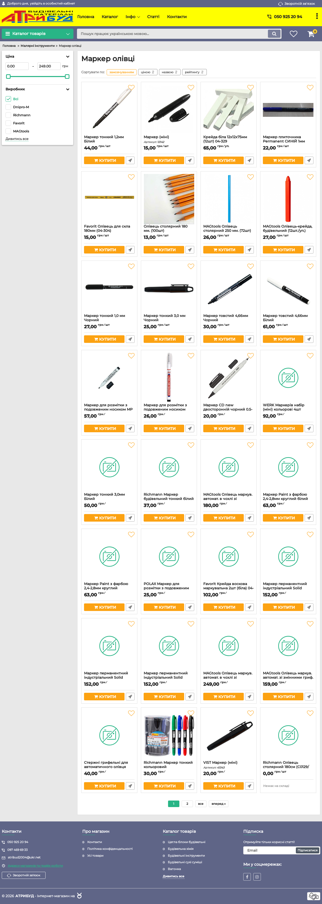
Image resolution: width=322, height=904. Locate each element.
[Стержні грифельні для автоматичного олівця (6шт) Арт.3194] (109, 735)
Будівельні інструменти (186, 855)
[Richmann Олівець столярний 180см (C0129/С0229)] (288, 735)
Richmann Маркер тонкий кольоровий (169, 767)
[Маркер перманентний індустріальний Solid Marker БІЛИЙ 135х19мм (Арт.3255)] (288, 556)
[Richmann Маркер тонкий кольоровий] (169, 735)
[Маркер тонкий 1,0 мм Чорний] (109, 288)
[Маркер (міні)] (169, 110)
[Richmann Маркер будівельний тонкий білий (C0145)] (169, 467)
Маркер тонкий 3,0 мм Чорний (169, 320)
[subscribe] (281, 850)
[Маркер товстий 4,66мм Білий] (288, 288)
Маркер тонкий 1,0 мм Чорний (109, 320)
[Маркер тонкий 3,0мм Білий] (109, 467)
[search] (179, 34)
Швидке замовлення (130, 160)
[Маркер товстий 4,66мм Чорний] (228, 288)
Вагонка (174, 869)
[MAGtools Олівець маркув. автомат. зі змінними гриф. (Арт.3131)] (288, 646)
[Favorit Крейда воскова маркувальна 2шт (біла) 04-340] (228, 556)
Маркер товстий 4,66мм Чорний (228, 320)
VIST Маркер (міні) (228, 765)
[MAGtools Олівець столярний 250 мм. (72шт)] (228, 199)
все (201, 804)
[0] (17, 66)
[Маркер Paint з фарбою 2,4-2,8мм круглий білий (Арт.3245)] (288, 467)
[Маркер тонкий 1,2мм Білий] (109, 110)
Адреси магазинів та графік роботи (35, 865)
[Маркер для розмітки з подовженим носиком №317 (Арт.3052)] (169, 378)
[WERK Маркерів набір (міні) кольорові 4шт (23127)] (288, 378)
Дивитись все (17, 139)
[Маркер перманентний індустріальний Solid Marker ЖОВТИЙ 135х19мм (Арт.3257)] (169, 646)
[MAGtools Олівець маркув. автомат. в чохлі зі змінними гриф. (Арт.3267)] (228, 467)
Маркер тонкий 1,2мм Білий (109, 141)
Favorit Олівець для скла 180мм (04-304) (109, 230)
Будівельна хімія (180, 849)
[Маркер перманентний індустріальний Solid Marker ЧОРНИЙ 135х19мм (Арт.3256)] (109, 646)
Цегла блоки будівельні (186, 842)
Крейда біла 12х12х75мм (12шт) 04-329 (228, 141)
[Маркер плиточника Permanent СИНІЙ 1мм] (288, 110)
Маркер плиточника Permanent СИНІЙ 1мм (288, 141)
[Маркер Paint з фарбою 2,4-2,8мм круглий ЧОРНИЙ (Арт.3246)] (109, 556)
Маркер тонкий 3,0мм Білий (109, 498)
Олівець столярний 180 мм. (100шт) (169, 230)
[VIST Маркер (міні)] (228, 735)
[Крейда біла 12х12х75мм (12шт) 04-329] (228, 110)
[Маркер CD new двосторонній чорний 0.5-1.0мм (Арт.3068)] (228, 378)
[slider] (8, 76)
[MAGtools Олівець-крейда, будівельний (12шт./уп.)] (288, 199)
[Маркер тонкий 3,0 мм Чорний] (169, 288)
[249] (49, 66)
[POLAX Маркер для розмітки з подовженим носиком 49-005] (169, 556)
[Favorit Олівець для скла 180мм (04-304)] (109, 199)
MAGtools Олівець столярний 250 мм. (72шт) (228, 230)
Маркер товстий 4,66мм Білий (288, 320)
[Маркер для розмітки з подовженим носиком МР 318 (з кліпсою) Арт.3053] (109, 378)
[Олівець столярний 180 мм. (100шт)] (169, 199)
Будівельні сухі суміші (185, 862)
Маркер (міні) (169, 139)
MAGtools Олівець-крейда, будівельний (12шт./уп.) (288, 230)
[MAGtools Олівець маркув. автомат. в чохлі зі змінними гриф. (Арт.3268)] (228, 646)
